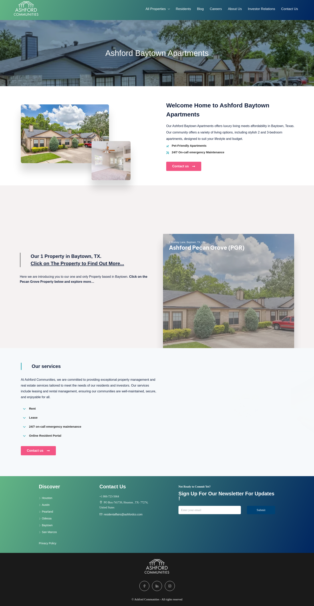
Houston (47, 498)
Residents (183, 9)
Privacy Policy (47, 543)
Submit (261, 510)
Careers (216, 9)
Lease (33, 417)
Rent (32, 408)
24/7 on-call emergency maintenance (55, 426)
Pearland (47, 511)
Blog (200, 9)
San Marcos (49, 532)
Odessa (46, 518)
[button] (89, 408)
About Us (235, 9)
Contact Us (289, 9)
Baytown (47, 525)
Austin (46, 504)
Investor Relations (261, 9)
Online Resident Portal (45, 435)
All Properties (156, 9)
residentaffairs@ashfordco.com (123, 514)
